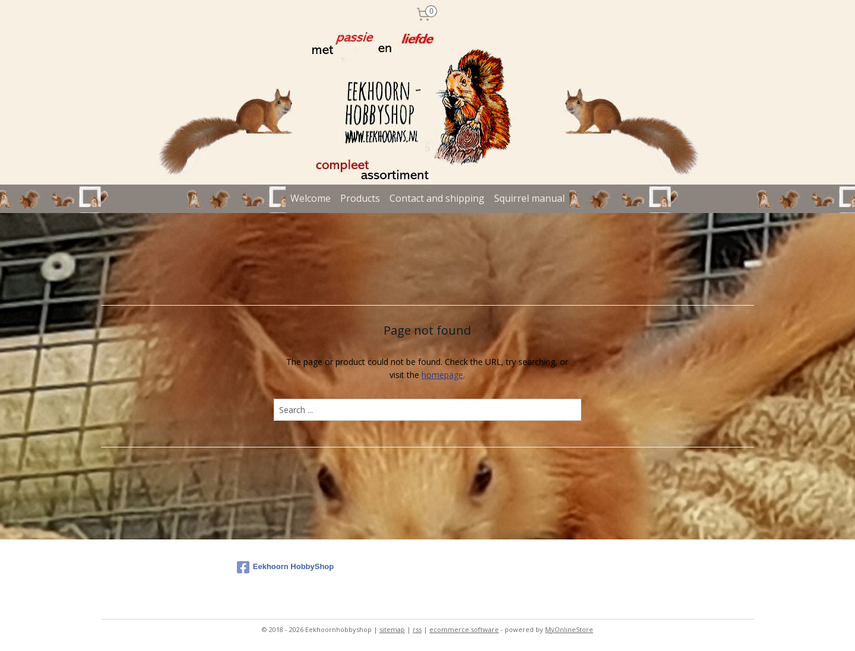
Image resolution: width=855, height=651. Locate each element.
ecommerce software (464, 629)
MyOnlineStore (569, 629)
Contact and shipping (437, 198)
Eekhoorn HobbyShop (285, 567)
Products (360, 198)
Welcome (310, 198)
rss (417, 629)
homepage (442, 374)
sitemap (392, 629)
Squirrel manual (529, 198)
